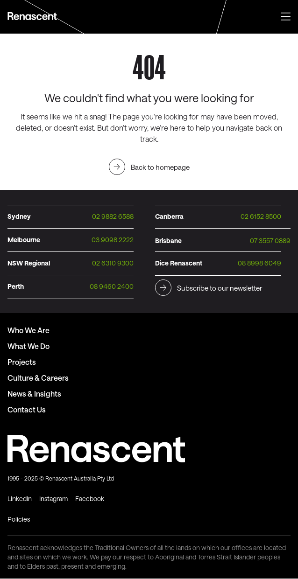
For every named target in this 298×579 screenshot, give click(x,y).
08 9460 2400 (112, 286)
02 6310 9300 (113, 263)
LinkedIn (19, 498)
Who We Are (28, 330)
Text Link (33, 16)
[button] (286, 15)
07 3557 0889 (270, 240)
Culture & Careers (38, 377)
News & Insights (34, 393)
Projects (21, 361)
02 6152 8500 (261, 216)
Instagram (53, 498)
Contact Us (26, 409)
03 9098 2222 (113, 240)
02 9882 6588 (113, 216)
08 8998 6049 (259, 263)
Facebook (89, 498)
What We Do (28, 346)
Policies (18, 519)
